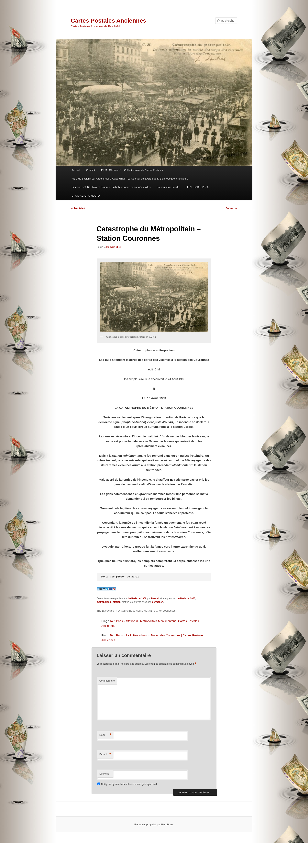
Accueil (76, 170)
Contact (90, 170)
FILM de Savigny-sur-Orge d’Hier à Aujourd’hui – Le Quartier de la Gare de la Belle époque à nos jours (130, 178)
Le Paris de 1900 (137, 598)
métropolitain (104, 602)
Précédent (78, 208)
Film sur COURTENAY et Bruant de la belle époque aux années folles (111, 187)
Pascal (155, 598)
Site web (104, 773)
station (117, 602)
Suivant (231, 208)
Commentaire (107, 680)
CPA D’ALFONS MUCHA (86, 195)
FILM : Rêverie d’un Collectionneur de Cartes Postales (132, 170)
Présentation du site (168, 187)
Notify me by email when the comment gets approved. (127, 784)
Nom (105, 735)
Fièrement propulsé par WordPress (154, 824)
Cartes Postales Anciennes (108, 20)
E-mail (105, 754)
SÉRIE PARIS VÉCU (197, 187)
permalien (157, 602)
